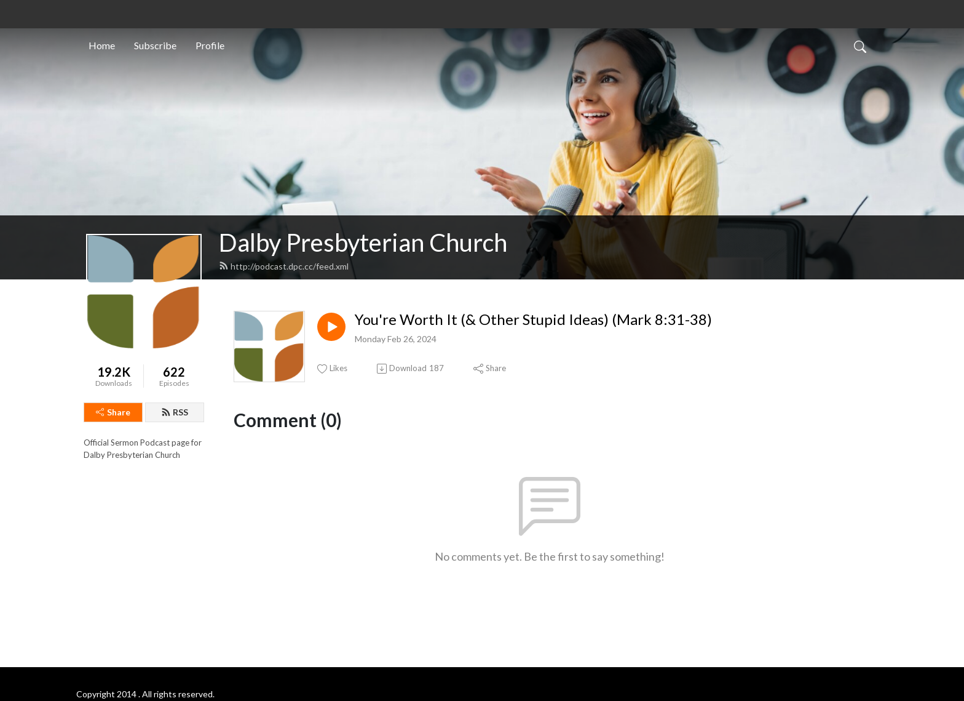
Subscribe (155, 45)
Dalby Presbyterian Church (363, 242)
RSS (174, 412)
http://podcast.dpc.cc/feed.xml (284, 266)
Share (113, 412)
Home (102, 45)
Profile (210, 45)
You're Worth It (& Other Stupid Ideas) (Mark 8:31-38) (533, 319)
